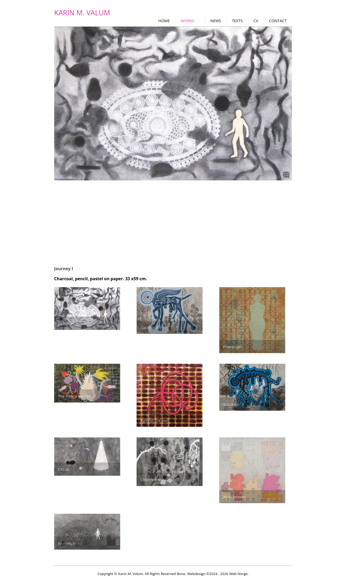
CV (256, 20)
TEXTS (237, 20)
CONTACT (278, 20)
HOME (164, 20)
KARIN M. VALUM (82, 12)
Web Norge (238, 573)
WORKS (187, 20)
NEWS (215, 20)
